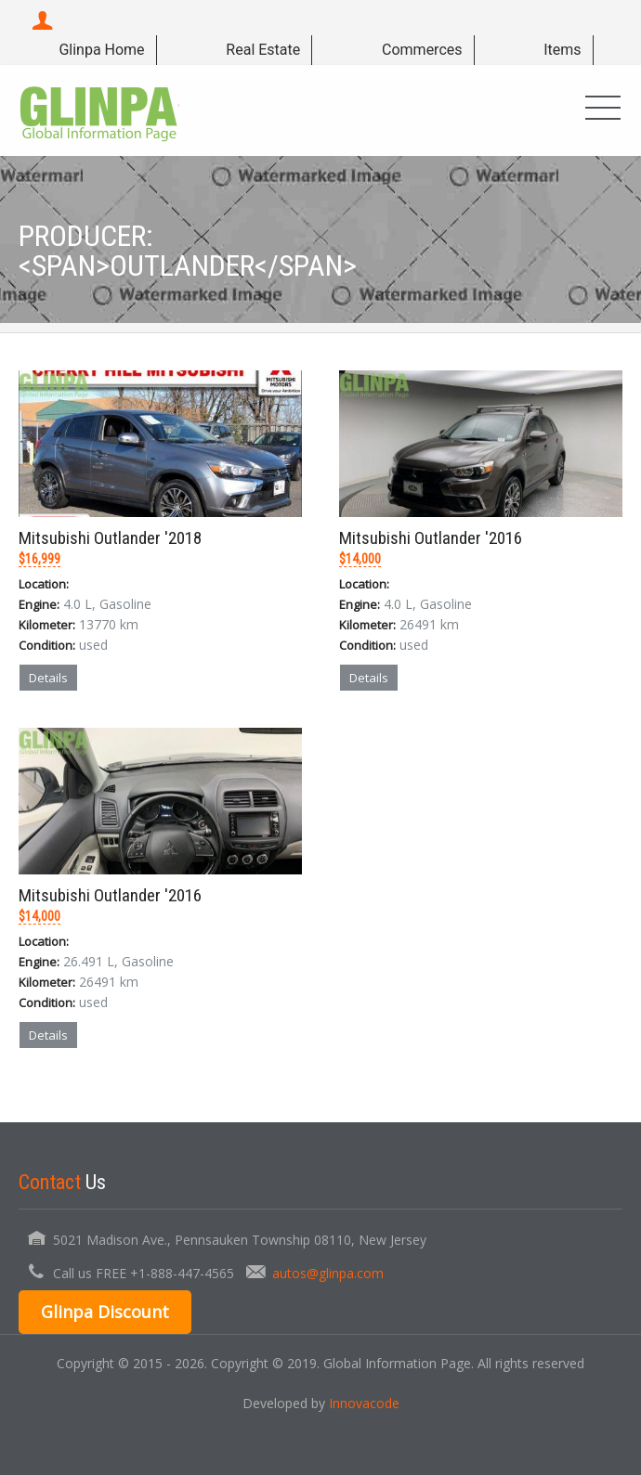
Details (48, 677)
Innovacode (364, 1403)
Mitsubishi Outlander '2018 (110, 538)
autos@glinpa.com (328, 1273)
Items (562, 49)
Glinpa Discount (105, 1311)
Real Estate (263, 49)
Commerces (422, 49)
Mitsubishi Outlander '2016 (430, 538)
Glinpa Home (101, 49)
